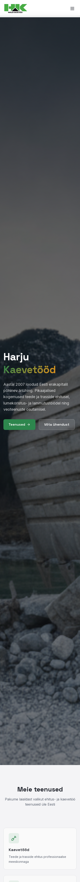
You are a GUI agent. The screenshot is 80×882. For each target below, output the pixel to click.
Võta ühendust (56, 424)
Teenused (19, 424)
